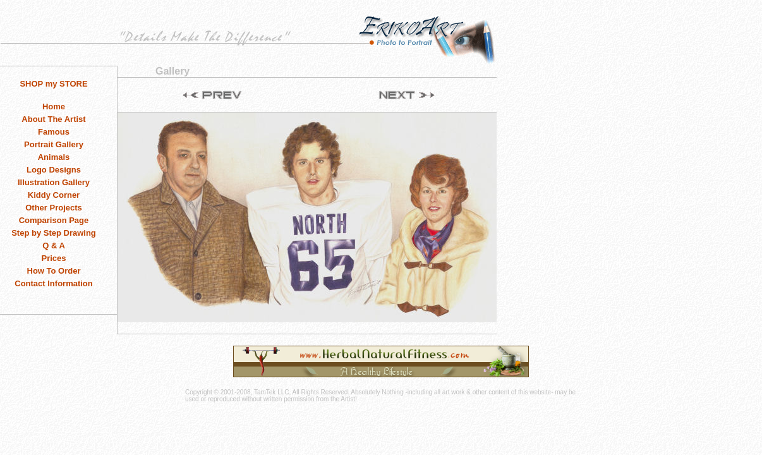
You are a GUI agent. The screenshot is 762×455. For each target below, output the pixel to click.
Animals (54, 157)
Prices (53, 258)
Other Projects (53, 207)
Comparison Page (54, 220)
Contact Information (54, 283)
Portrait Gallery (53, 144)
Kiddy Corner (54, 195)
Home (53, 106)
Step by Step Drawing (53, 233)
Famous (54, 131)
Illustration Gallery (54, 182)
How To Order (54, 271)
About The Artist (53, 119)
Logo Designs (54, 169)
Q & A (53, 245)
